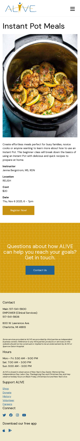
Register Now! (18, 210)
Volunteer (8, 400)
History (7, 396)
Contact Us (40, 270)
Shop (6, 388)
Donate (7, 392)
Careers (7, 404)
